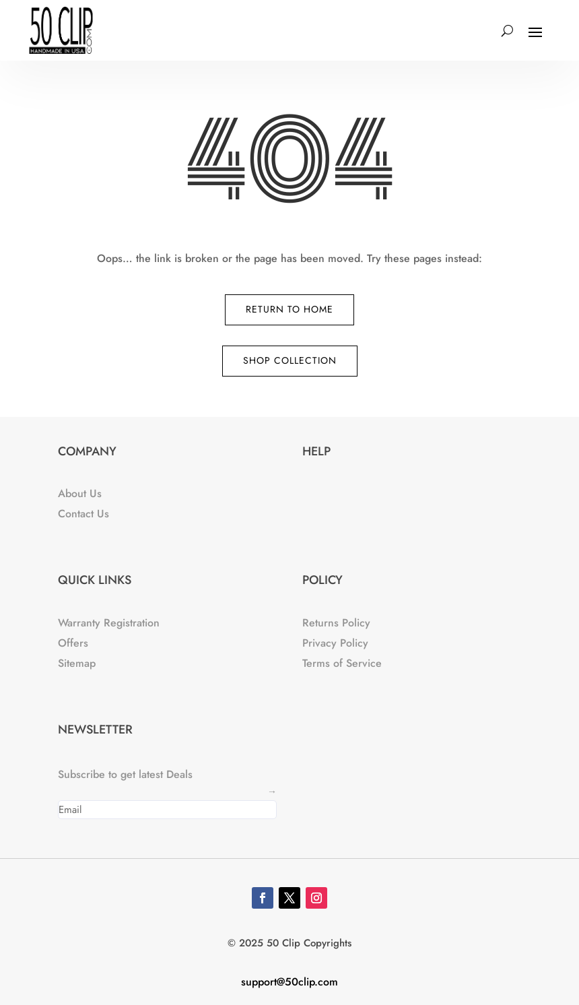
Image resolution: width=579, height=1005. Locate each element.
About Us (80, 493)
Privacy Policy (335, 643)
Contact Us (83, 513)
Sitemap (77, 663)
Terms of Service (342, 663)
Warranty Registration (109, 622)
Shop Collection (290, 360)
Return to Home (289, 309)
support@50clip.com (289, 982)
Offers (73, 643)
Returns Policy (336, 622)
